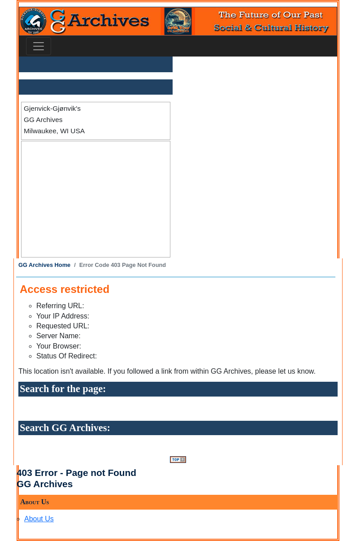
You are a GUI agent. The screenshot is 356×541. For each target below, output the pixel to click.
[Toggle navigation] (38, 46)
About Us (39, 519)
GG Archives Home (44, 265)
